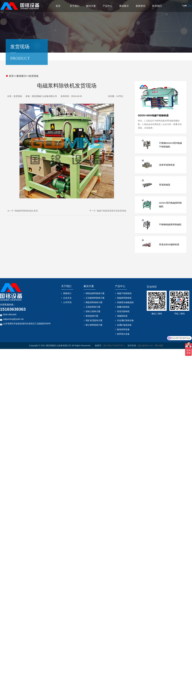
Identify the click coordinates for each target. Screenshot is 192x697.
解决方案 (91, 6)
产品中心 (107, 6)
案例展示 (124, 6)
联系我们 (157, 6)
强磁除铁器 (122, 316)
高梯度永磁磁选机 (125, 302)
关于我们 (74, 6)
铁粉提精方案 (92, 316)
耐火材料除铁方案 (94, 325)
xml (151, 345)
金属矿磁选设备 (124, 325)
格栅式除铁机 (123, 307)
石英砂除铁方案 (93, 307)
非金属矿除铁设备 (125, 320)
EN (189, 6)
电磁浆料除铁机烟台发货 (26, 210)
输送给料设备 (123, 329)
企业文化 (67, 298)
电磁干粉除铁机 (124, 293)
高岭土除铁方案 (93, 311)
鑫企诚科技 (143, 345)
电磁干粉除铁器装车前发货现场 (111, 210)
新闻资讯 (140, 6)
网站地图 (159, 345)
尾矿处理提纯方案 (94, 320)
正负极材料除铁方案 (95, 298)
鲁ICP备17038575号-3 (113, 345)
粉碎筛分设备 (123, 334)
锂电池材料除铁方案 (95, 293)
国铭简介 (67, 293)
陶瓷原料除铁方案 (94, 302)
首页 (58, 6)
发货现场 (33, 76)
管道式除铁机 (123, 311)
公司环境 (67, 302)
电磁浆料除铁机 (124, 298)
